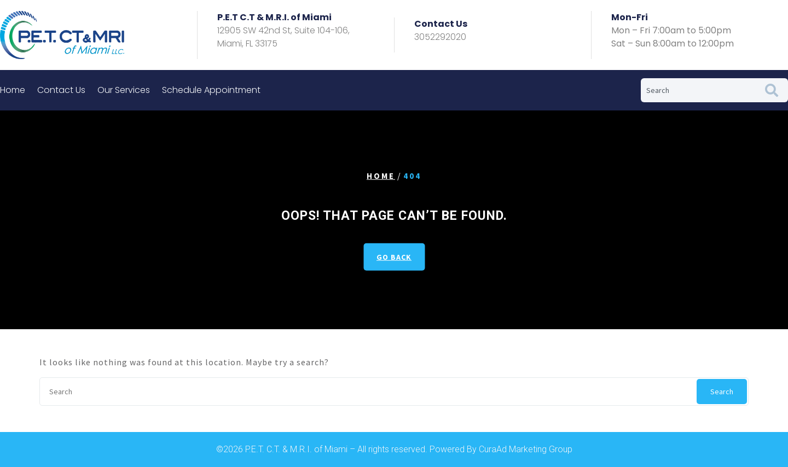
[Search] (774, 90)
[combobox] (698, 90)
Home (12, 90)
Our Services (123, 90)
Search (721, 391)
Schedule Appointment (211, 90)
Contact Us (61, 90)
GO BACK (394, 256)
